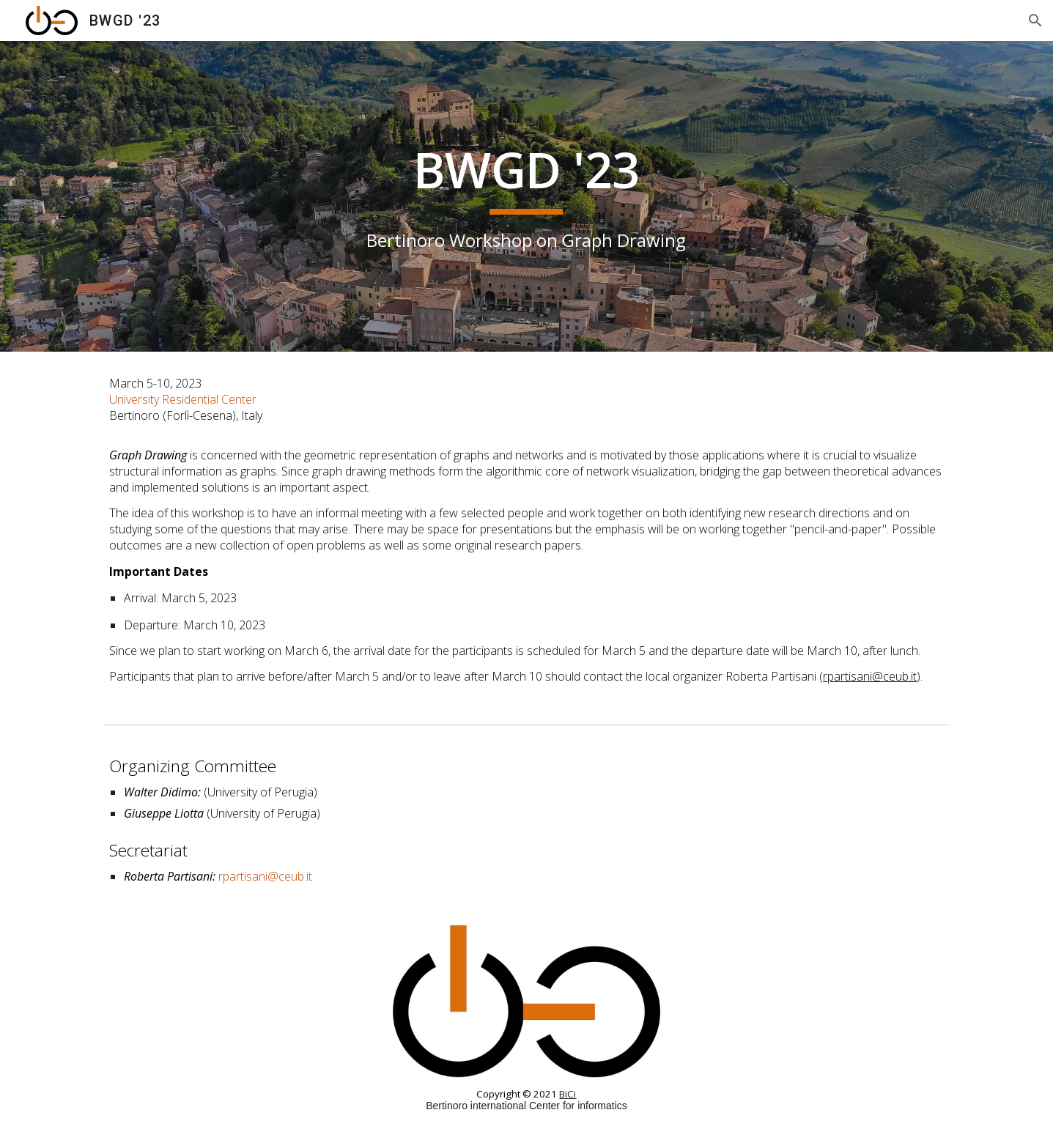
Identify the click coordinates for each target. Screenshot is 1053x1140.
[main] (526, 196)
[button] (1035, 20)
